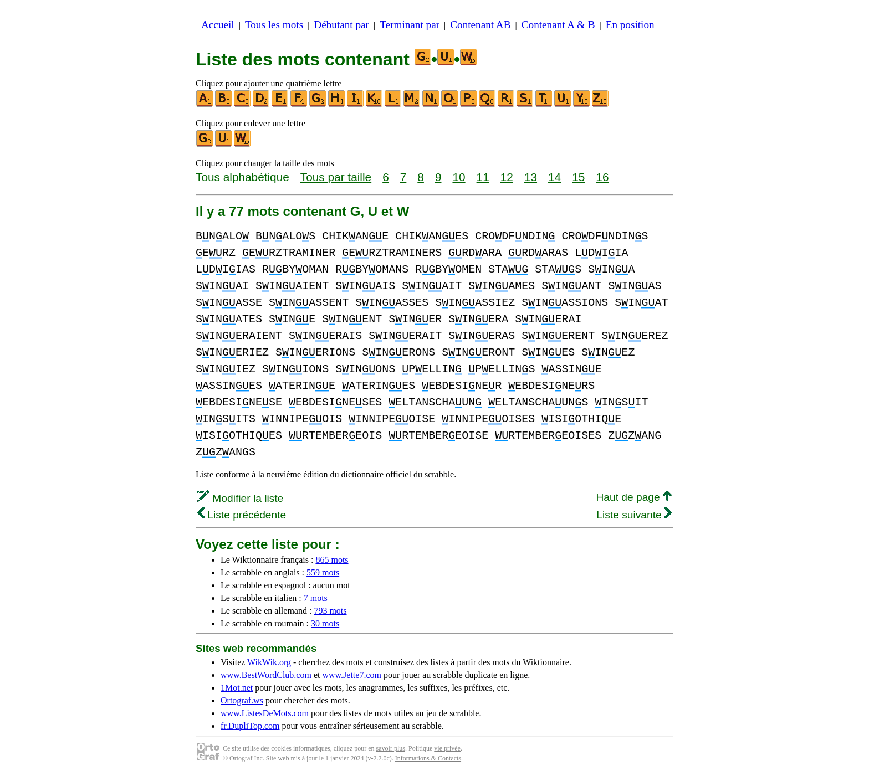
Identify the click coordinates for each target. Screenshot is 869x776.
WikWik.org (269, 662)
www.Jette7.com (351, 675)
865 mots (331, 559)
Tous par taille (335, 177)
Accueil (217, 24)
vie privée (447, 748)
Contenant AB (480, 24)
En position (630, 24)
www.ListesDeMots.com (265, 713)
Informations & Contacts (428, 758)
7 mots (316, 598)
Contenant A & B (558, 24)
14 (554, 177)
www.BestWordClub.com (266, 675)
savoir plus (390, 748)
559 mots (322, 572)
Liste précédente (241, 515)
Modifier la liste (240, 498)
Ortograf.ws (242, 700)
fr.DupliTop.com (250, 726)
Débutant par (341, 24)
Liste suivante (634, 515)
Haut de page (634, 497)
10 (458, 177)
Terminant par (409, 24)
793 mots (330, 610)
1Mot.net (237, 687)
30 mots (325, 623)
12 (506, 177)
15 (578, 177)
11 (483, 177)
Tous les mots (274, 24)
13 (530, 177)
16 (602, 177)
